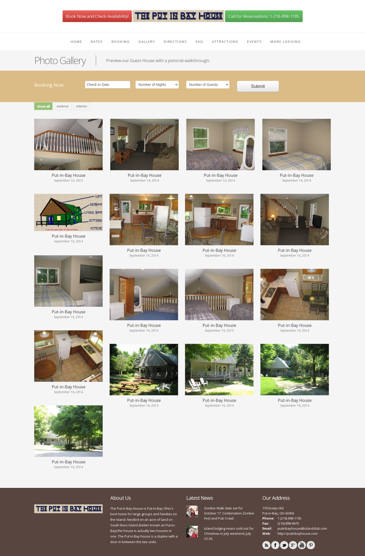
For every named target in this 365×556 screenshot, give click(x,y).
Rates (97, 41)
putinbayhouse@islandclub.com (302, 522)
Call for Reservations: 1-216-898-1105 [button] (263, 16)
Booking (121, 41)
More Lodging (285, 41)
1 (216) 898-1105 (289, 512)
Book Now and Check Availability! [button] (97, 16)
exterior (63, 106)
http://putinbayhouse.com (298, 527)
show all (43, 106)
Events (254, 41)
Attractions (225, 41)
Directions (175, 41)
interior (81, 106)
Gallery (146, 41)
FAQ (199, 41)
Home (76, 41)
